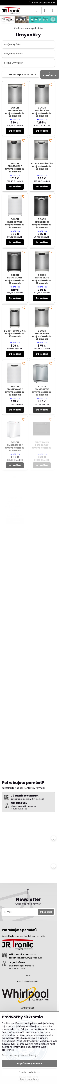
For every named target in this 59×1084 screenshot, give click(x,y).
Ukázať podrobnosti (29, 1079)
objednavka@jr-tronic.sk (21, 965)
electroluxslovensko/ (28, 981)
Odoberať (46, 911)
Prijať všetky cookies (29, 1063)
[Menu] (53, 10)
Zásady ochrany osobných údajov (20, 1055)
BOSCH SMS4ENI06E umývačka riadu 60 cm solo (15, 112)
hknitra (28, 975)
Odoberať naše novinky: (28, 903)
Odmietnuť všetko (29, 1072)
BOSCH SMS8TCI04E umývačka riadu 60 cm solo (42, 112)
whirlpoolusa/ (28, 1007)
